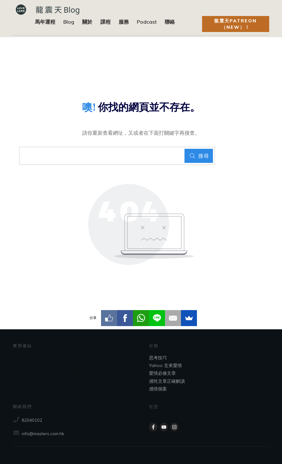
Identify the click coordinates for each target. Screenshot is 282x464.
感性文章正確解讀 (167, 381)
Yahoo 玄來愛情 (165, 365)
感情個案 (158, 389)
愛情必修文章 (162, 373)
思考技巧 (158, 358)
